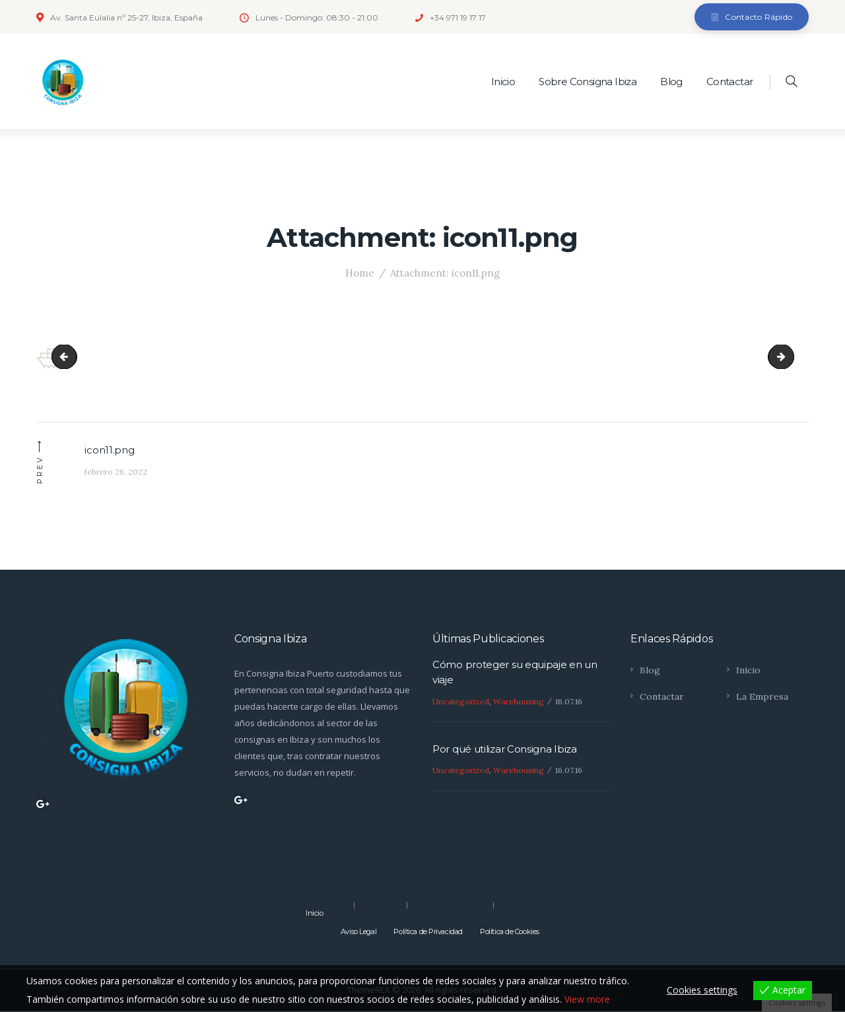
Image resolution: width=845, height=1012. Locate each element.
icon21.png (787, 356)
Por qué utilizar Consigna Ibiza (504, 750)
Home (359, 273)
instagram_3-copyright (70, 356)
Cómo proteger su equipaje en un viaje (514, 673)
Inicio (748, 670)
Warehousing (518, 701)
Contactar (662, 697)
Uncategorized (460, 701)
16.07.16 (568, 701)
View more (587, 999)
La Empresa (762, 697)
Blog (650, 670)
